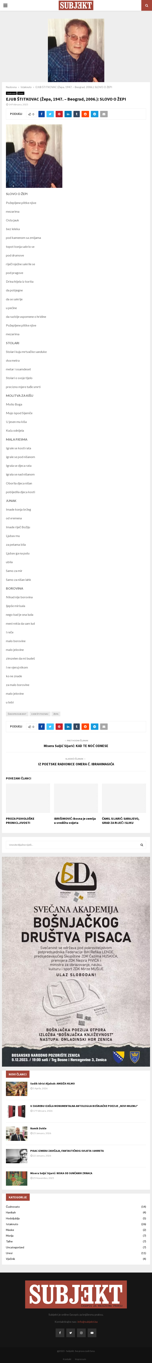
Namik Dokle (38, 1128)
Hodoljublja (13, 1218)
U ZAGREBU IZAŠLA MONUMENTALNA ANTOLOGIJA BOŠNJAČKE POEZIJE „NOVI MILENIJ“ (84, 1106)
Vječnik (10, 1258)
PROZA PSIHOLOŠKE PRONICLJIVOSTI (20, 820)
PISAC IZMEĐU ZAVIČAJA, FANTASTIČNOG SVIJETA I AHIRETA (67, 1151)
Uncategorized (15, 1247)
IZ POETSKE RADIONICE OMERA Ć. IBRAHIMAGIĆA (76, 764)
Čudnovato (13, 1206)
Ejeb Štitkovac (39, 714)
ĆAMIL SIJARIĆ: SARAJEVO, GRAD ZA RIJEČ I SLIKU (120, 820)
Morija (9, 1235)
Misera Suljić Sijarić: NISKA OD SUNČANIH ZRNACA (61, 1173)
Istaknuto (11, 93)
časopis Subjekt (17, 714)
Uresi (20, 93)
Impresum (80, 1359)
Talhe (9, 1241)
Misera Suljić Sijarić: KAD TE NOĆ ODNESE (76, 745)
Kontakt (67, 1359)
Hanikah (11, 1212)
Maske (10, 1229)
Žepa (55, 714)
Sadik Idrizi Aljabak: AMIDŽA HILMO (52, 1083)
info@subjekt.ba (88, 1321)
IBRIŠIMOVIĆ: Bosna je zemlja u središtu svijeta (75, 820)
